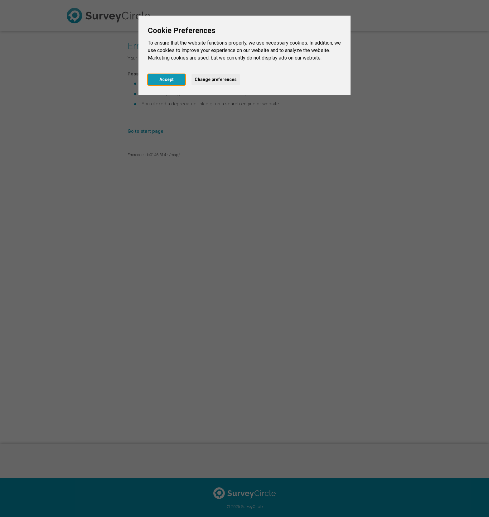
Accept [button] (166, 79)
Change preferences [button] (216, 79)
